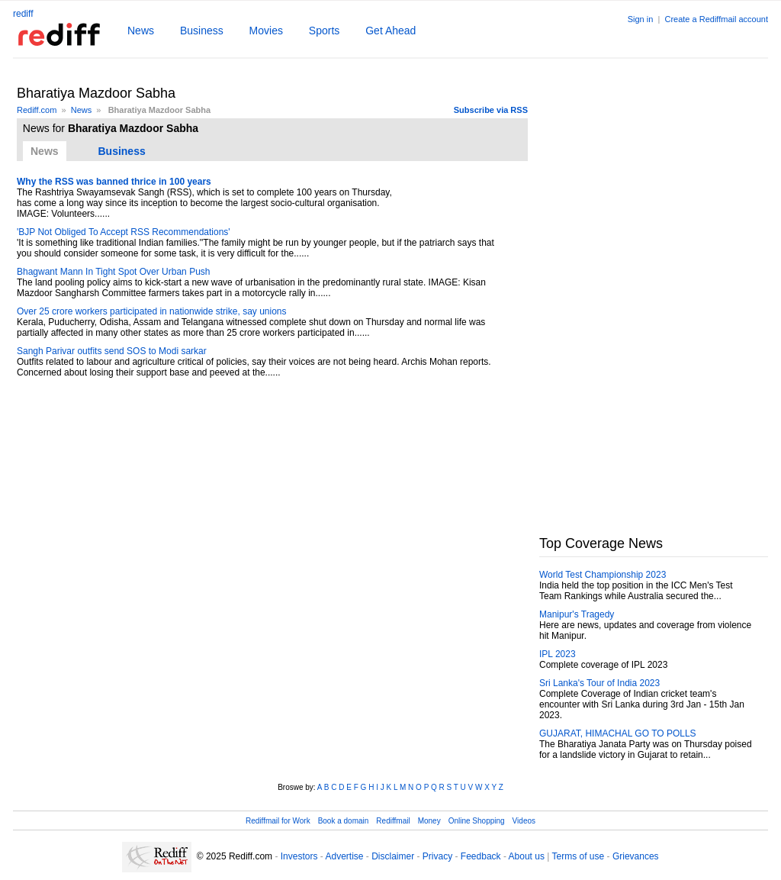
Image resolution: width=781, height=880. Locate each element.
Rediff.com (36, 109)
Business (201, 30)
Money (429, 821)
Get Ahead (390, 30)
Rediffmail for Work (278, 821)
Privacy (437, 856)
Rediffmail (393, 821)
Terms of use (578, 856)
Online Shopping (476, 821)
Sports (324, 30)
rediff (23, 13)
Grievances (635, 856)
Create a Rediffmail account (716, 19)
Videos (524, 821)
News (140, 30)
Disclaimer (392, 856)
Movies (266, 30)
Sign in (641, 19)
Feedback (481, 856)
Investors (299, 856)
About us (527, 856)
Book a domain (343, 821)
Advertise (344, 856)
